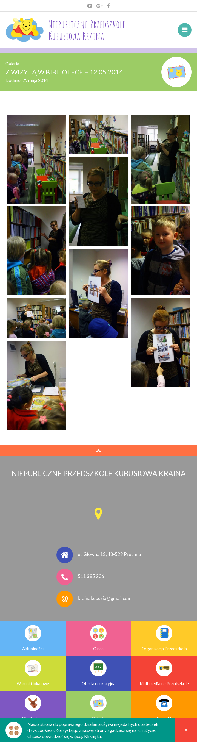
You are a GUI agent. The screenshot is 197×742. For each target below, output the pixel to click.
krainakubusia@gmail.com (105, 598)
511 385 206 (91, 576)
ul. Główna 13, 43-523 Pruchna (109, 554)
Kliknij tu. (93, 736)
